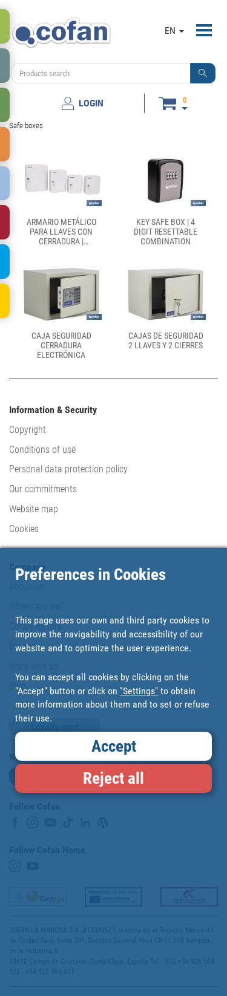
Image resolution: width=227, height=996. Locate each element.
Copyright (27, 429)
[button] (202, 73)
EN (174, 30)
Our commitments (43, 489)
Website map (33, 509)
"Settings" (139, 691)
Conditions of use (42, 449)
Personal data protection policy (68, 469)
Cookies (24, 529)
